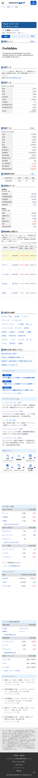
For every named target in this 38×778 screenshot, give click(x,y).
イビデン (5, 339)
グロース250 (6, 586)
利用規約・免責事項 (19, 755)
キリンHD (5, 667)
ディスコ (18, 328)
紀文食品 (4, 283)
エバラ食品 (5, 274)
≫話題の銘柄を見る (9, 634)
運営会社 (19, 770)
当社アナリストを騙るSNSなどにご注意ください (18, 390)
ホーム (3, 7)
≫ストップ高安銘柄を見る (11, 566)
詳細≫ (32, 41)
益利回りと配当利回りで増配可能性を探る (17, 361)
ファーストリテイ (8, 324)
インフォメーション (19, 767)
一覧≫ (32, 174)
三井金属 (20, 332)
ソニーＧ (21, 339)
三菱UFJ (12, 332)
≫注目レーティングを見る (11, 670)
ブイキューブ (6, 539)
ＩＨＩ (12, 339)
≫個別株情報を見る (9, 652)
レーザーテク (17, 320)
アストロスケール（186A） (15, 411)
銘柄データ (10, 7)
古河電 (16, 316)
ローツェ (5, 513)
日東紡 (4, 336)
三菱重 (28, 332)
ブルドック (5, 255)
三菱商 (20, 343)
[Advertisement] (19, 15)
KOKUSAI (12, 336)
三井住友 (12, 343)
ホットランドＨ (7, 535)
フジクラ (25, 316)
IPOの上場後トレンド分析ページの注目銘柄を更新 (18, 377)
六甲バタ (4, 265)
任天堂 (26, 328)
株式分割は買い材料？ (10, 354)
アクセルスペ (6, 557)
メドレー (22, 631)
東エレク (29, 324)
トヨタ (4, 343)
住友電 (4, 332)
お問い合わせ (19, 764)
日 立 (29, 339)
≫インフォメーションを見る (12, 393)
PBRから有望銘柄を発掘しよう (13, 357)
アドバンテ (6, 320)
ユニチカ (5, 553)
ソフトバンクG (7, 328)
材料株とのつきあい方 (10, 365)
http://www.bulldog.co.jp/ (13, 78)
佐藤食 (4, 293)
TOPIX (4, 582)
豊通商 (4, 631)
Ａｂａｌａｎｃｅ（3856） (15, 429)
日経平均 (5, 578)
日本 (18, 684)
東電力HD (22, 336)
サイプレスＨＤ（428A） (14, 402)
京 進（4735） (11, 420)
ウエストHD (6, 659)
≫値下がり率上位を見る (11, 542)
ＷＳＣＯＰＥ (6, 531)
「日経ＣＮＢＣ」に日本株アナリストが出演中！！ (18, 384)
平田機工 (5, 517)
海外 (18, 703)
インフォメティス (8, 549)
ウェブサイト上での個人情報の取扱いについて (19, 758)
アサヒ (4, 663)
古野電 (4, 521)
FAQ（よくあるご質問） (19, 761)
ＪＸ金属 (20, 324)
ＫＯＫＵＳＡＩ (24, 628)
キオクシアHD (7, 316)
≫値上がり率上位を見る (11, 524)
